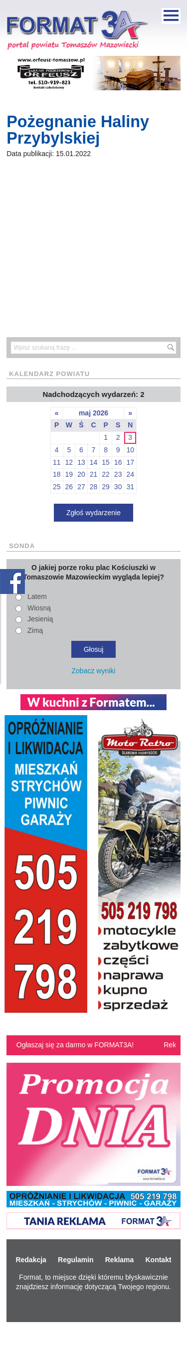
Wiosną (39, 608)
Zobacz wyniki (94, 671)
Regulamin (76, 1260)
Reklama (119, 1260)
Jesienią (40, 619)
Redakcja (30, 1260)
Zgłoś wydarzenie (93, 513)
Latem (37, 596)
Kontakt (158, 1260)
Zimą (35, 630)
